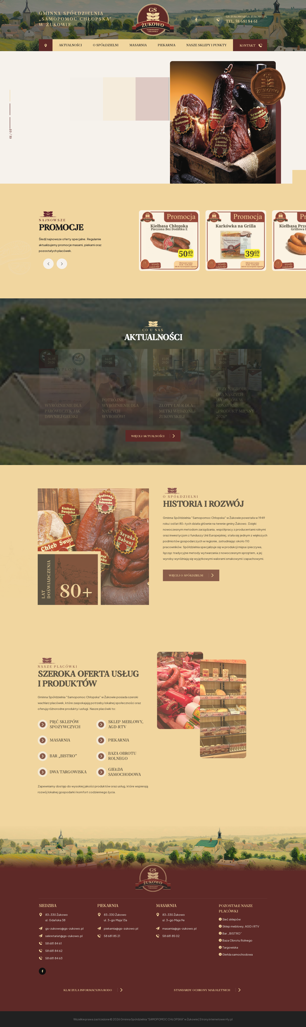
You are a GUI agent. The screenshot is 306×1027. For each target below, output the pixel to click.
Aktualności (70, 45)
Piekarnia (166, 45)
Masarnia (138, 45)
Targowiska (230, 947)
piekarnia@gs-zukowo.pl (121, 928)
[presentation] (48, 263)
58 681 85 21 (112, 936)
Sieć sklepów (231, 919)
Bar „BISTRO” (232, 933)
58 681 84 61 (53, 943)
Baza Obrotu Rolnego (237, 940)
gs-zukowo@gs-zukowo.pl (246, 17)
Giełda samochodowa (237, 954)
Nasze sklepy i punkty (206, 45)
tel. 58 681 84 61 (241, 21)
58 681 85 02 (171, 936)
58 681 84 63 (53, 958)
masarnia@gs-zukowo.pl (179, 928)
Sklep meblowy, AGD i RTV (240, 926)
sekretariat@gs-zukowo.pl (64, 936)
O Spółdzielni (105, 45)
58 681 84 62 (53, 950)
